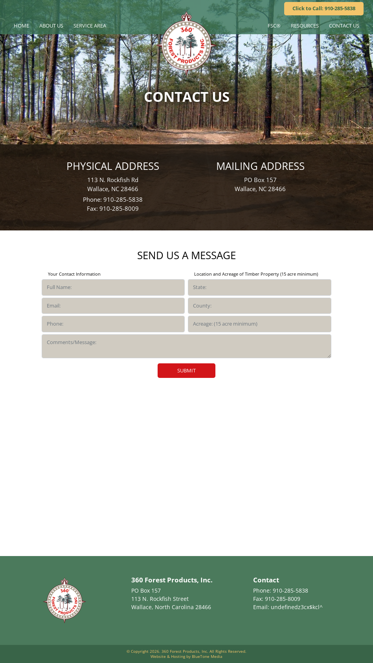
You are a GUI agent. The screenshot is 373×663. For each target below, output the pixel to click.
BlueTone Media (207, 656)
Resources (305, 25)
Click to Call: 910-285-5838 (323, 8)
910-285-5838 (123, 199)
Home (21, 25)
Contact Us (344, 25)
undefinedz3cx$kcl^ (297, 607)
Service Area (89, 25)
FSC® (274, 25)
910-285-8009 (119, 208)
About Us (51, 25)
